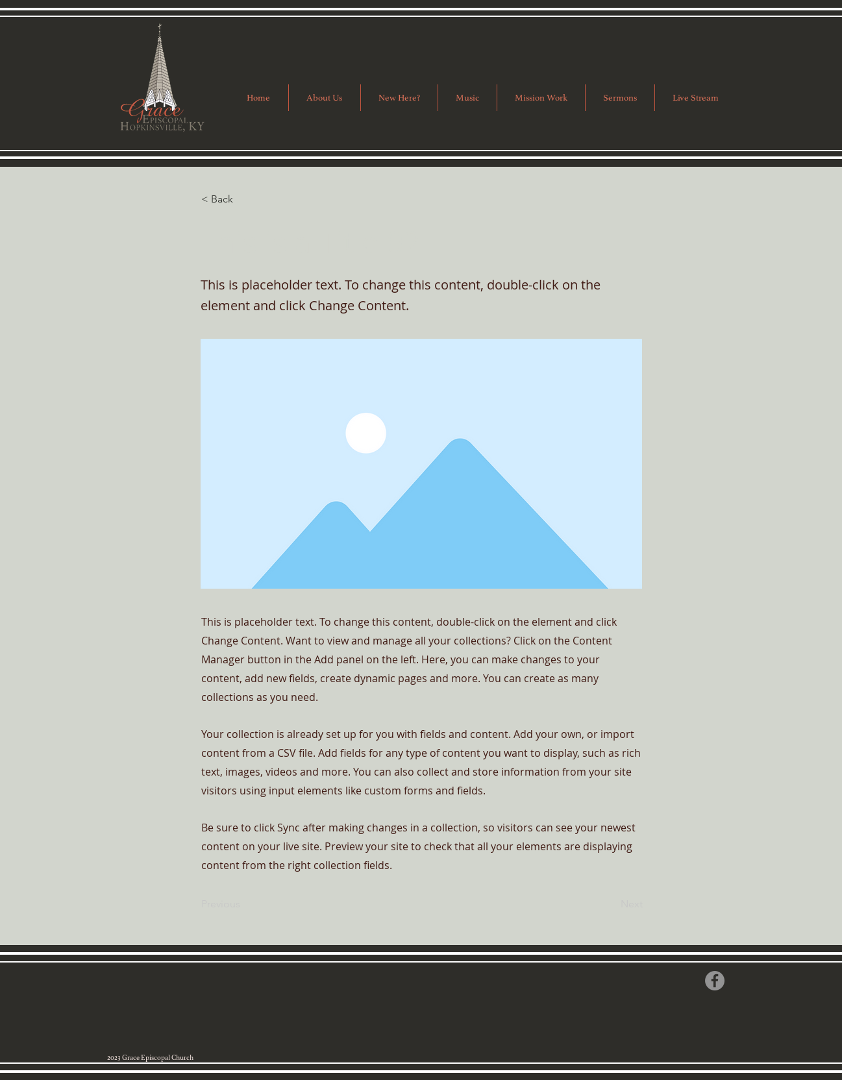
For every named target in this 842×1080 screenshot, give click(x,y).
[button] (541, 97)
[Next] (610, 905)
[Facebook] (714, 980)
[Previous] (244, 905)
